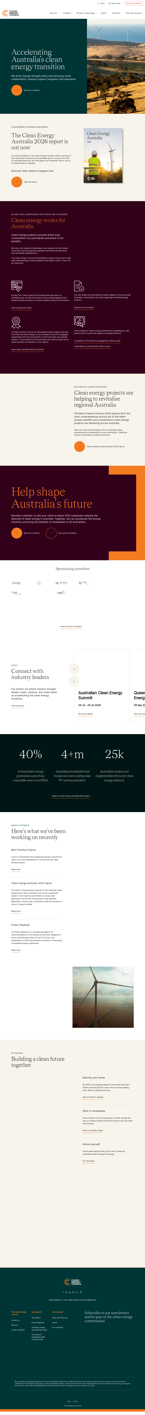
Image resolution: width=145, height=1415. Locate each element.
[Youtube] (77, 1292)
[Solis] (38, 607)
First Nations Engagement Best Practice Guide (38, 1337)
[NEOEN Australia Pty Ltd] (83, 601)
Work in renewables (94, 1110)
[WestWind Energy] (117, 614)
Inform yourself (91, 1144)
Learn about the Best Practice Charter (27, 350)
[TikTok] (81, 1292)
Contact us (15, 1320)
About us (14, 1325)
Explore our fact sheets (84, 308)
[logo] (10, 13)
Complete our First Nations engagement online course (97, 341)
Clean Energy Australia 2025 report (31, 883)
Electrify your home (94, 1077)
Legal (68, 1401)
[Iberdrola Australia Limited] (61, 601)
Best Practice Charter (23, 849)
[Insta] (66, 1292)
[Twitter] (73, 1292)
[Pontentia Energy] (106, 601)
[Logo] (72, 1282)
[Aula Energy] (84, 582)
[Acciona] (16, 582)
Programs (68, 13)
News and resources (134, 13)
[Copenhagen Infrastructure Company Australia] (128, 583)
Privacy (76, 1401)
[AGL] (38, 582)
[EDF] (16, 592)
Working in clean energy (87, 13)
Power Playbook (20, 924)
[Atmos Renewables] (61, 582)
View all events (17, 706)
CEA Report (36, 1318)
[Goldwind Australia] (106, 593)
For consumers (57, 1327)
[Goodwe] (128, 593)
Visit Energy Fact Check (21, 308)
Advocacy (54, 13)
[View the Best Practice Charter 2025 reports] (101, 446)
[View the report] (25, 182)
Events (104, 13)
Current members (18, 1330)
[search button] (101, 3)
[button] (74, 681)
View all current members (71, 627)
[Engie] (38, 593)
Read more (16, 870)
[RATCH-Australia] (128, 601)
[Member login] (114, 3)
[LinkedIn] (70, 1292)
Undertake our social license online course (92, 347)
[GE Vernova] (83, 593)
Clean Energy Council (72, 1406)
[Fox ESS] (61, 592)
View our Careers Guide (93, 1131)
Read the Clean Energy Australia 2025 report (71, 796)
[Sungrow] (106, 607)
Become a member (134, 3)
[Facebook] (63, 1292)
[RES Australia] (16, 607)
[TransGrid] (72, 614)
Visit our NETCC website (93, 1098)
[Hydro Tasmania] (16, 601)
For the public (88, 1161)
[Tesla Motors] (27, 614)
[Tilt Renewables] (49, 614)
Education (117, 13)
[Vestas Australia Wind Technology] (95, 614)
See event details (85, 714)
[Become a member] (27, 90)
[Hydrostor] (38, 601)
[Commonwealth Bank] (106, 583)
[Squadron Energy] (61, 607)
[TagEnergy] (128, 607)
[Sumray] (83, 607)
